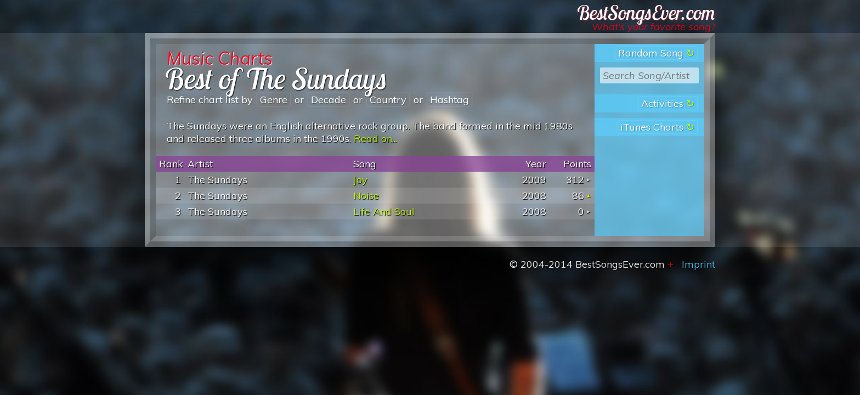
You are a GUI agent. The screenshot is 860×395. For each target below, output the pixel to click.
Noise (366, 195)
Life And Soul (384, 211)
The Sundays (217, 179)
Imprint (698, 264)
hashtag (449, 99)
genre (273, 99)
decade (328, 99)
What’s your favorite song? (653, 26)
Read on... (375, 138)
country (388, 99)
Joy (360, 179)
